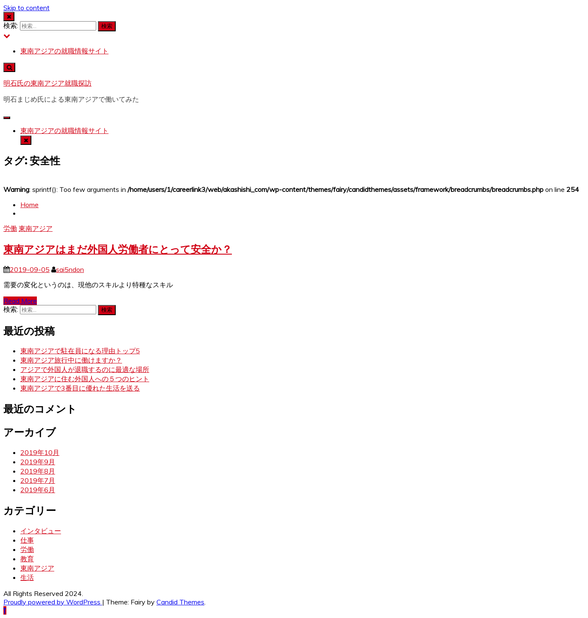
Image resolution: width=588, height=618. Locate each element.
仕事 (27, 540)
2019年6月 (37, 489)
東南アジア (36, 228)
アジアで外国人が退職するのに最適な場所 (84, 369)
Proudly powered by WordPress (52, 602)
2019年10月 (39, 452)
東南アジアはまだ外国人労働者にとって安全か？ (117, 249)
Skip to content (26, 7)
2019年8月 (37, 471)
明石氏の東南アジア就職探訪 (47, 83)
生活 (27, 577)
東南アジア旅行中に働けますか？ (71, 360)
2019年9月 (37, 461)
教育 (27, 558)
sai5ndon (70, 269)
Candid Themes (180, 602)
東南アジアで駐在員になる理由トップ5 (80, 350)
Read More (20, 301)
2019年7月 (37, 480)
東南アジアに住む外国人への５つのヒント (84, 378)
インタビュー (40, 531)
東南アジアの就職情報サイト (64, 51)
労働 (10, 228)
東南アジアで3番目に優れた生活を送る (80, 388)
